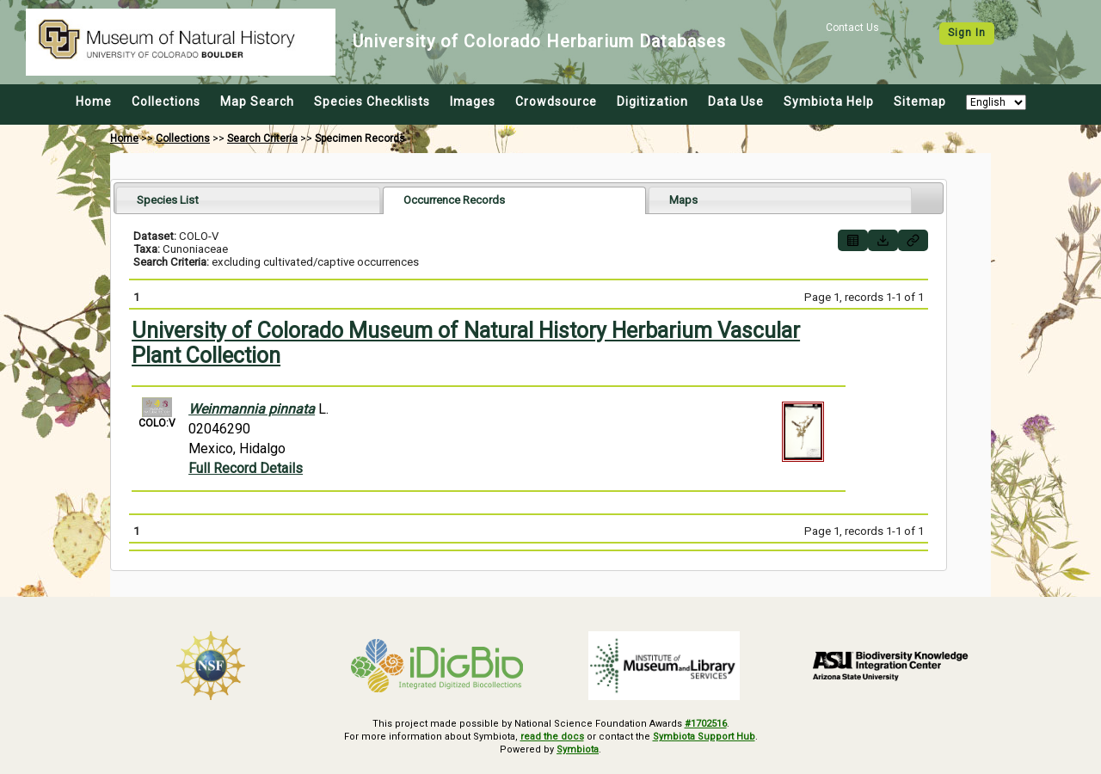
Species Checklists (372, 101)
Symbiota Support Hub (704, 736)
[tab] (248, 200)
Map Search (257, 101)
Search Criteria (262, 138)
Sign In (967, 33)
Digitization (652, 101)
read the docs (552, 736)
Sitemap (920, 101)
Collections (166, 101)
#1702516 (706, 723)
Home (94, 101)
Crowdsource (556, 101)
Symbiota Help (829, 101)
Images (472, 101)
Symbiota (578, 749)
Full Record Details (245, 468)
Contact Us (852, 28)
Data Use (736, 101)
